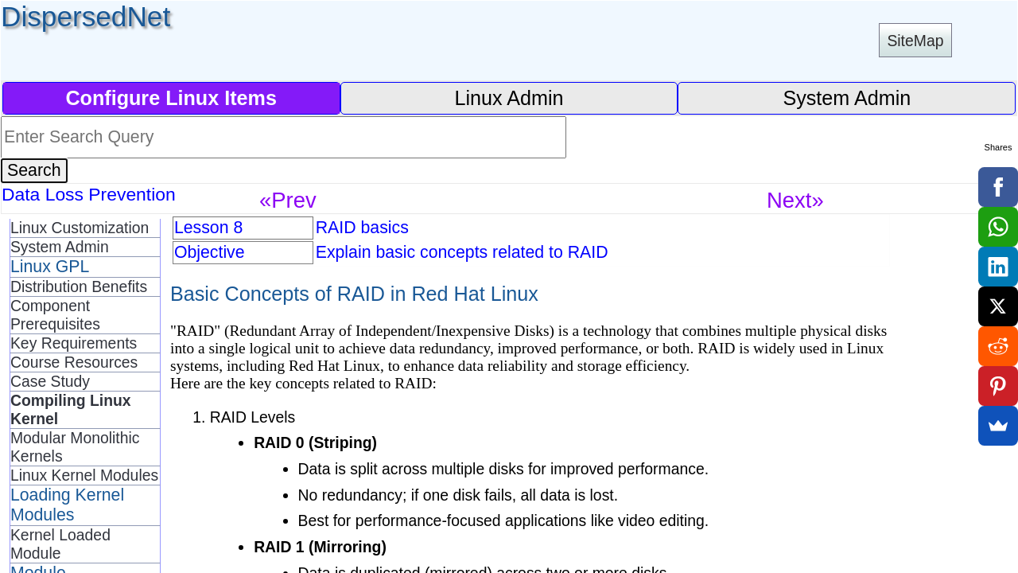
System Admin (847, 98)
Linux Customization (79, 227)
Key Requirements (73, 343)
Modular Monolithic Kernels (74, 447)
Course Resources (74, 362)
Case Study (50, 381)
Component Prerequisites (55, 315)
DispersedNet (85, 16)
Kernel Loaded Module (60, 544)
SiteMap (915, 40)
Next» (795, 200)
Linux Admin (508, 98)
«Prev (288, 200)
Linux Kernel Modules (84, 475)
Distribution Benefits (78, 286)
